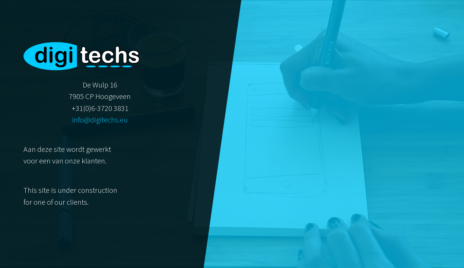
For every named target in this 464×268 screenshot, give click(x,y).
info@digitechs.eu (100, 120)
